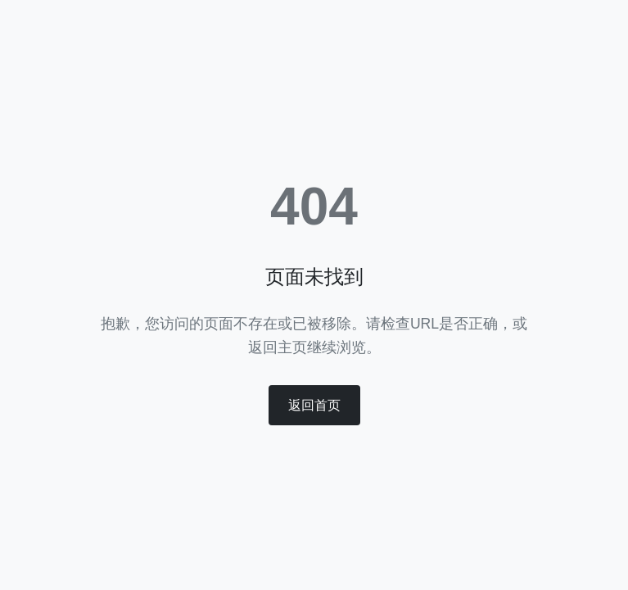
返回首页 (314, 405)
